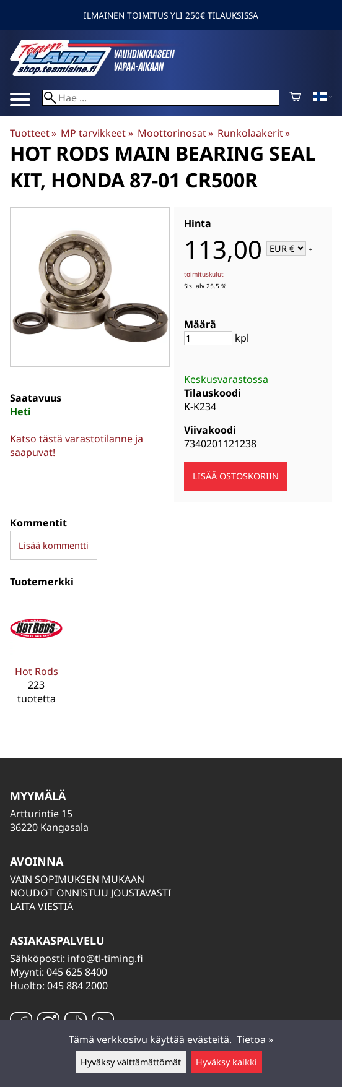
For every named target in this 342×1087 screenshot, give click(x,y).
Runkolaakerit (253, 133)
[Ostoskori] (295, 98)
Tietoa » (255, 1039)
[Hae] (160, 98)
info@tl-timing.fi (105, 958)
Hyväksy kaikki (226, 1062)
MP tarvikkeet (97, 133)
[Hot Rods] (36, 658)
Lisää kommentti (54, 545)
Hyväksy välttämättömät (131, 1062)
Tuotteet (33, 133)
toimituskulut (204, 274)
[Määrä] (208, 338)
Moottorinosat (175, 133)
